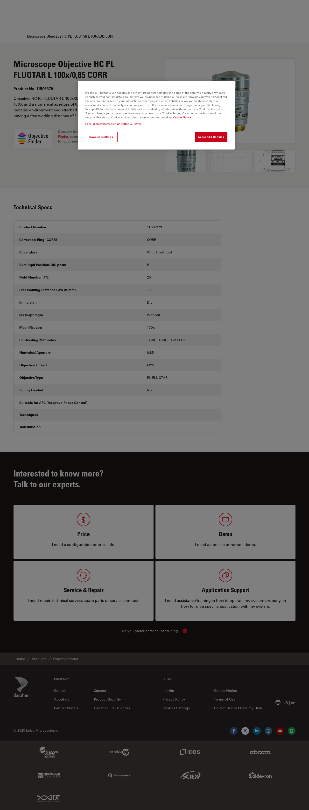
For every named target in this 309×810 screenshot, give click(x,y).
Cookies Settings (101, 137)
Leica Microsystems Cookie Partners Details (113, 124)
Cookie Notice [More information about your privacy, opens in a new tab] (182, 117)
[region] (156, 115)
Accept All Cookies (211, 137)
